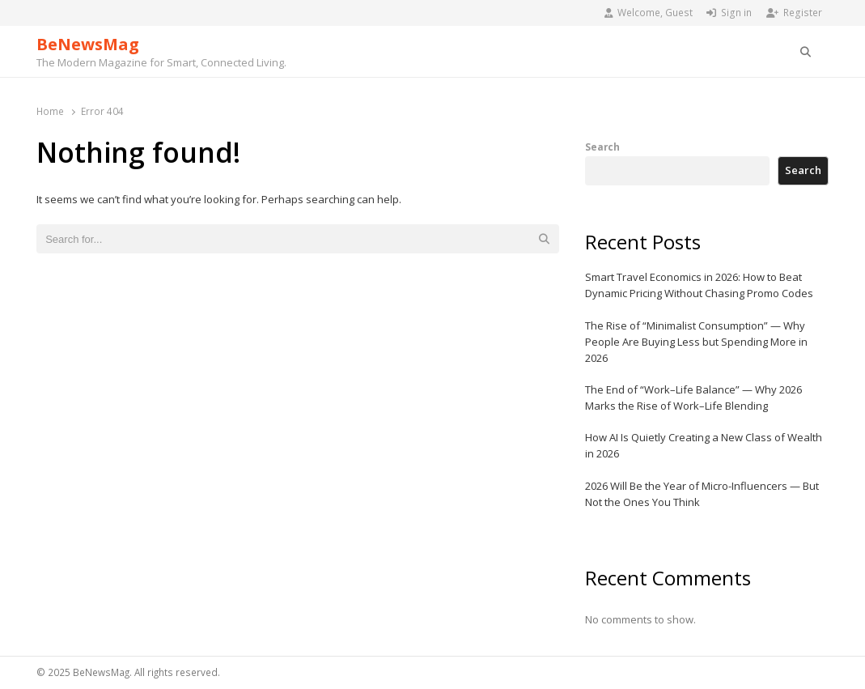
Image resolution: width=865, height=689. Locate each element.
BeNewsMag (87, 44)
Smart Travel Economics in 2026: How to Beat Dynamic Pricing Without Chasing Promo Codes (699, 285)
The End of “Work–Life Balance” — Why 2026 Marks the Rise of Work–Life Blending (693, 397)
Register (794, 12)
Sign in (729, 12)
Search (602, 146)
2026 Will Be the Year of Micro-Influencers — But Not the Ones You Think (702, 493)
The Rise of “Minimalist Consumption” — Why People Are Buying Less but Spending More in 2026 (696, 341)
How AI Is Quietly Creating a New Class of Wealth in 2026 (703, 445)
